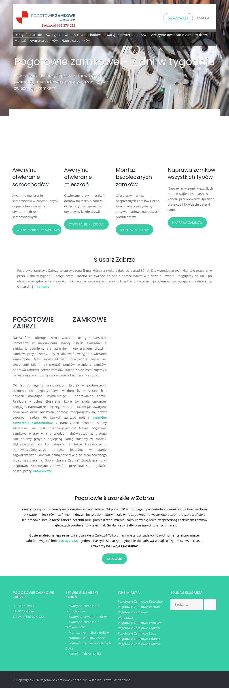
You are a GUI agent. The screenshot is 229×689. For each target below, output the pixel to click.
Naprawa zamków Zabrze (87, 639)
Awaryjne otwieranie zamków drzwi (179, 34)
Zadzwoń (114, 563)
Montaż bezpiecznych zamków (136, 177)
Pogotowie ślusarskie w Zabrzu (114, 502)
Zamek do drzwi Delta (85, 655)
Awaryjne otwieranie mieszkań (79, 177)
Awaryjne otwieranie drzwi (125, 34)
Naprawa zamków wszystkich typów (183, 181)
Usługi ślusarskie (28, 34)
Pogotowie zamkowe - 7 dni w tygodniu (114, 61)
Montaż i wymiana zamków (36, 40)
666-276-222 (178, 17)
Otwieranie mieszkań (86, 224)
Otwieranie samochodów (38, 230)
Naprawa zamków (75, 40)
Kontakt (203, 17)
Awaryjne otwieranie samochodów (73, 34)
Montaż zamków (134, 230)
